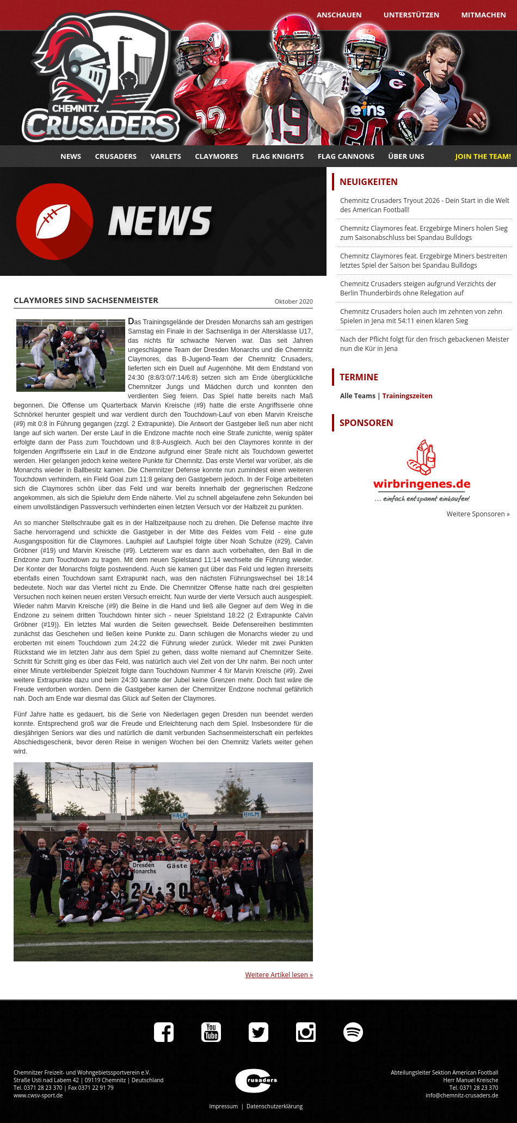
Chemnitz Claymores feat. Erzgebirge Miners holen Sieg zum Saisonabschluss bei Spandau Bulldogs (424, 233)
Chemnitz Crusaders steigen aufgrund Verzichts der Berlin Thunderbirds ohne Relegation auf (418, 288)
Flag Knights (278, 156)
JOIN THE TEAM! (483, 156)
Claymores (216, 156)
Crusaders (116, 156)
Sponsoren (366, 423)
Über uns (406, 156)
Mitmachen (483, 15)
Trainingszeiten (408, 395)
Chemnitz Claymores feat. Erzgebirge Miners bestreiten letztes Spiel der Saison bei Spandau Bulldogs (423, 260)
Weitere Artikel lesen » (279, 974)
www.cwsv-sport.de (38, 1095)
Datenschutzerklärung (275, 1106)
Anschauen (339, 15)
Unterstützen (412, 15)
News (70, 156)
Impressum (223, 1106)
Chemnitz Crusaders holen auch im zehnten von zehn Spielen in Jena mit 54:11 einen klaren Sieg (421, 316)
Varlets (166, 156)
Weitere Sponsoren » (478, 514)
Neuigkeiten (369, 182)
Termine (359, 377)
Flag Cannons (346, 156)
